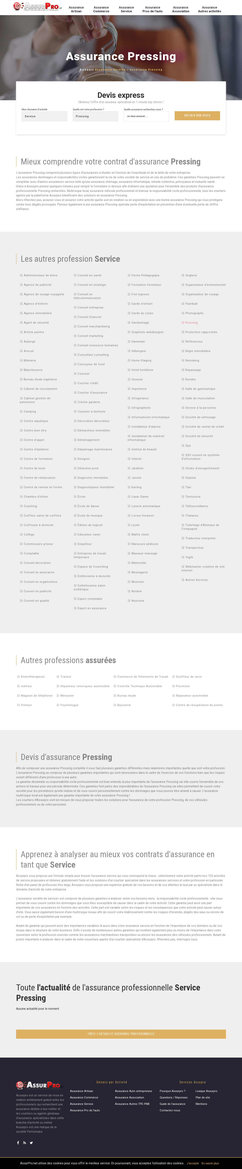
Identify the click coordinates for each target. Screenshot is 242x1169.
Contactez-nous (170, 1110)
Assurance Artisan (81, 1091)
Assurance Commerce (84, 1097)
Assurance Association (129, 1097)
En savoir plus (210, 1163)
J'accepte (193, 1163)
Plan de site (203, 1097)
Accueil (87, 69)
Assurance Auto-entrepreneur (133, 1091)
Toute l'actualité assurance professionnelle (121, 1034)
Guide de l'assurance (172, 1104)
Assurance (76, 9)
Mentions (201, 1104)
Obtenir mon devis (197, 116)
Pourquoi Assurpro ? (172, 1091)
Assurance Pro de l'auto (85, 1110)
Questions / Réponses (174, 1097)
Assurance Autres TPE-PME (132, 1104)
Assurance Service (81, 1104)
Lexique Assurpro (206, 1091)
